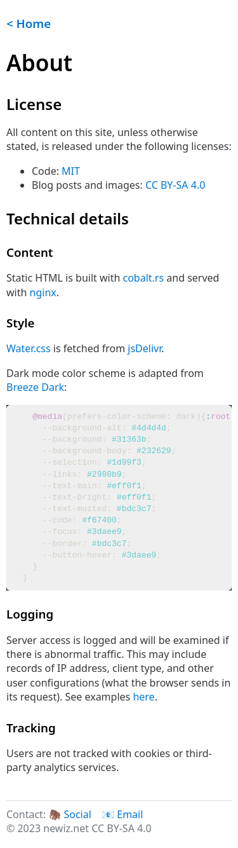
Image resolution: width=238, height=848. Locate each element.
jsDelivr (144, 348)
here (143, 697)
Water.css (28, 348)
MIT (71, 171)
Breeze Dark (35, 387)
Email (130, 814)
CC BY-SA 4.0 (175, 185)
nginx (43, 292)
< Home (28, 23)
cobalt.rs (143, 278)
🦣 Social (69, 814)
